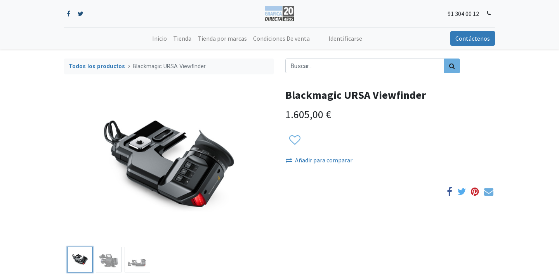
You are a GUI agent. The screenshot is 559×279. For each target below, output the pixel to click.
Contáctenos (472, 38)
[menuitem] (159, 38)
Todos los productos (97, 66)
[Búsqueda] (452, 66)
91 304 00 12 (463, 13)
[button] (294, 140)
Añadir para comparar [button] (319, 160)
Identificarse (345, 38)
